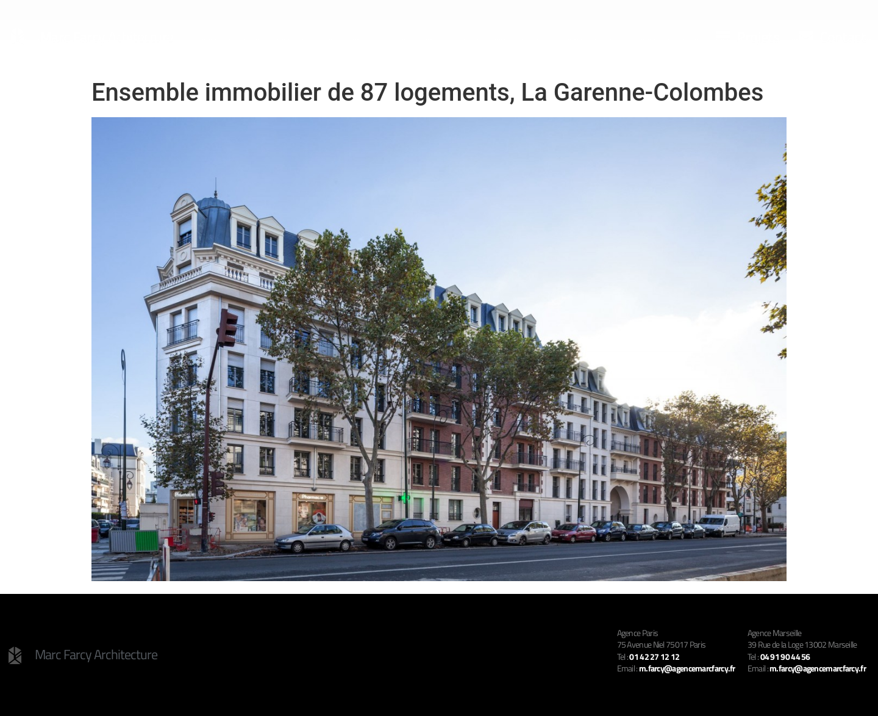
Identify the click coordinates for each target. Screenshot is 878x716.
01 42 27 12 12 (654, 656)
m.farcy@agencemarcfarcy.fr (817, 668)
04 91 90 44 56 (785, 656)
